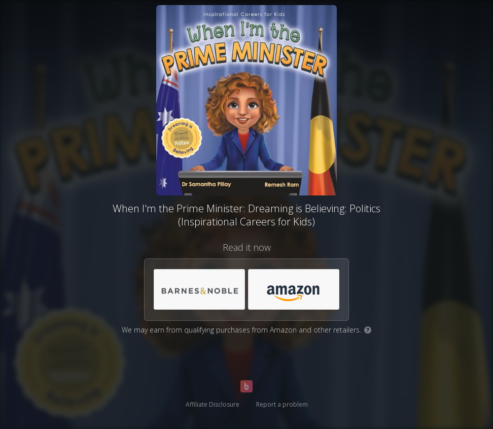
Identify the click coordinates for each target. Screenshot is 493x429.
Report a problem (282, 404)
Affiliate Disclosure (212, 404)
